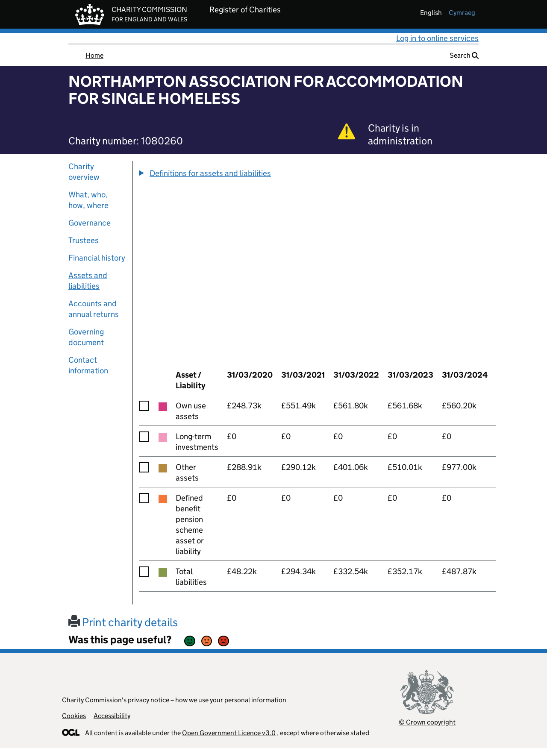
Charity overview (84, 171)
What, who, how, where (88, 200)
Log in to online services (437, 38)
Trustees (83, 240)
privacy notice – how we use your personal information (207, 700)
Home (94, 55)
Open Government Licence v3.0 (229, 733)
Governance (89, 223)
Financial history (96, 258)
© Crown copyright (427, 722)
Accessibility (112, 716)
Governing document (86, 337)
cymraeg (462, 13)
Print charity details (123, 622)
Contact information (88, 365)
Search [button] (464, 55)
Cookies (74, 716)
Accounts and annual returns (93, 309)
